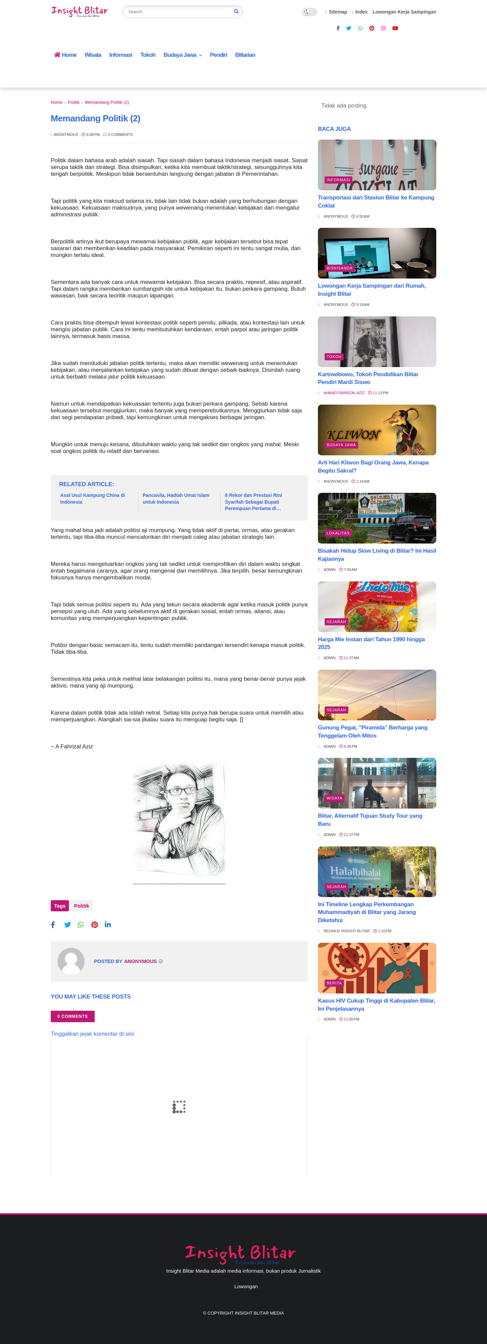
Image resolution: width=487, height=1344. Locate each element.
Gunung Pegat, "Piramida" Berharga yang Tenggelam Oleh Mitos (372, 731)
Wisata (93, 55)
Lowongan (246, 1285)
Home (65, 55)
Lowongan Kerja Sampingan (404, 12)
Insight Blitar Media (259, 1312)
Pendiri (218, 55)
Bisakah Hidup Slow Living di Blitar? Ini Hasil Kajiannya (377, 555)
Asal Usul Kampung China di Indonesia (92, 499)
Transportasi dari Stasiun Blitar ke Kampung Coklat (376, 201)
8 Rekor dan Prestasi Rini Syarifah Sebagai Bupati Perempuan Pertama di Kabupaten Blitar (253, 502)
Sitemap (336, 12)
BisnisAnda (340, 268)
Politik (74, 102)
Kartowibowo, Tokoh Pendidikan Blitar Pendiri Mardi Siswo (368, 378)
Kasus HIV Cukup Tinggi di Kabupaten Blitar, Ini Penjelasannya (376, 1005)
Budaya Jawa (180, 55)
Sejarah (336, 622)
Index (360, 12)
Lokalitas (338, 533)
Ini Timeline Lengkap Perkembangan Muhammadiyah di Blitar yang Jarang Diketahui (367, 912)
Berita (334, 983)
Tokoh (148, 55)
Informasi (120, 55)
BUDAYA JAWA (341, 445)
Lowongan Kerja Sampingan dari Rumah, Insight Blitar (372, 290)
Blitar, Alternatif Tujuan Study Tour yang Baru (370, 820)
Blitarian (245, 55)
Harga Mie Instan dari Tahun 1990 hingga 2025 (371, 643)
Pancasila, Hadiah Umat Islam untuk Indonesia (176, 499)
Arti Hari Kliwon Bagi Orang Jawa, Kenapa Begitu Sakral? (373, 466)
